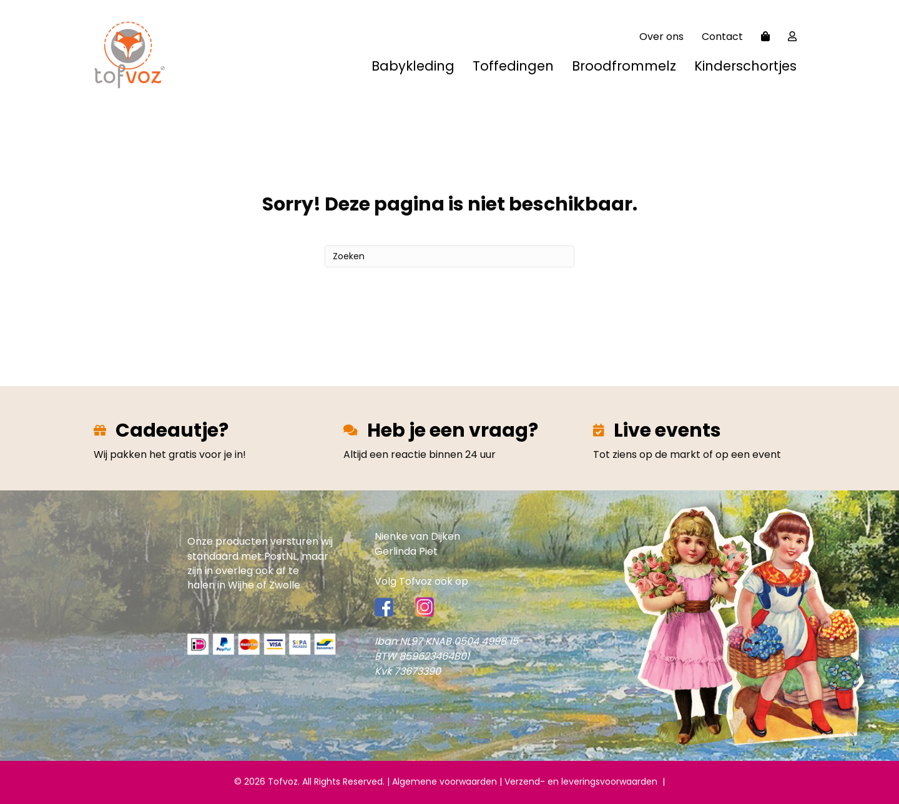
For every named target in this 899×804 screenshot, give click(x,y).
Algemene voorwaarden (444, 781)
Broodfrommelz (624, 66)
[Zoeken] (449, 256)
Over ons (661, 36)
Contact (722, 36)
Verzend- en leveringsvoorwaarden (583, 781)
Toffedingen (513, 66)
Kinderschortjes (745, 66)
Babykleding (412, 66)
